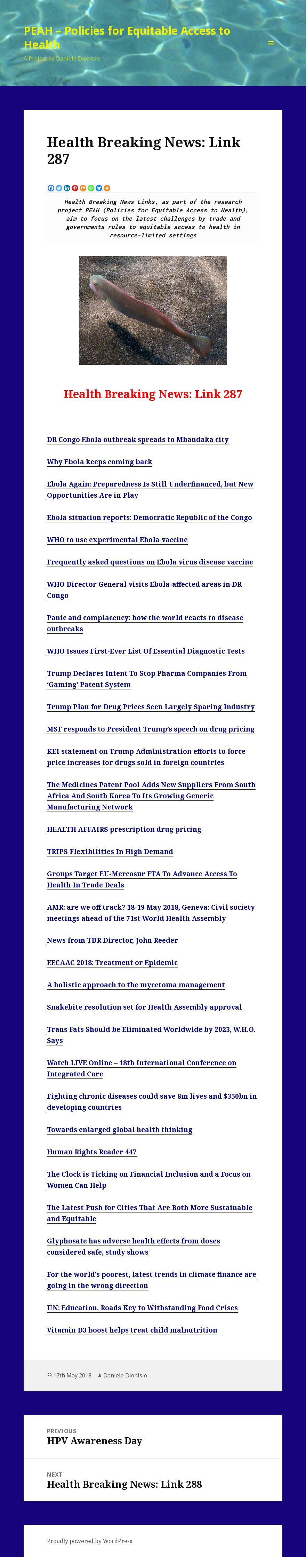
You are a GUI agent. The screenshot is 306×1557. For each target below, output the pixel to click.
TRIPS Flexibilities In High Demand (110, 851)
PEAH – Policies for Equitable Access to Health (127, 37)
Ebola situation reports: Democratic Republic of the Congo (149, 517)
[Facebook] (51, 188)
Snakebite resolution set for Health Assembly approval (144, 1007)
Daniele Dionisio (125, 1375)
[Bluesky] (99, 188)
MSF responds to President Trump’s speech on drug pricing (151, 729)
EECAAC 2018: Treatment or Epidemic (112, 962)
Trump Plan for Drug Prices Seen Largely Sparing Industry (151, 706)
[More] (107, 188)
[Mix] (83, 188)
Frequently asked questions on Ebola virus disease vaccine (150, 562)
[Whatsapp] (91, 188)
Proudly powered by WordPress (89, 1541)
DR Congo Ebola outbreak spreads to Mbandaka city (138, 439)
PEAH (92, 210)
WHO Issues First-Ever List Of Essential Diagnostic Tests (146, 651)
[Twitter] (59, 188)
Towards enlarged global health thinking (119, 1129)
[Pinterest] (75, 188)
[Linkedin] (67, 188)
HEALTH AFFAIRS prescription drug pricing (124, 829)
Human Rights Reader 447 (92, 1151)
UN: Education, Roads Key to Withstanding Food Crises (142, 1307)
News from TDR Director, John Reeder (112, 940)
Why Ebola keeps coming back (99, 461)
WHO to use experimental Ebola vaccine (117, 539)
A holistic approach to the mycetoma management (136, 984)
